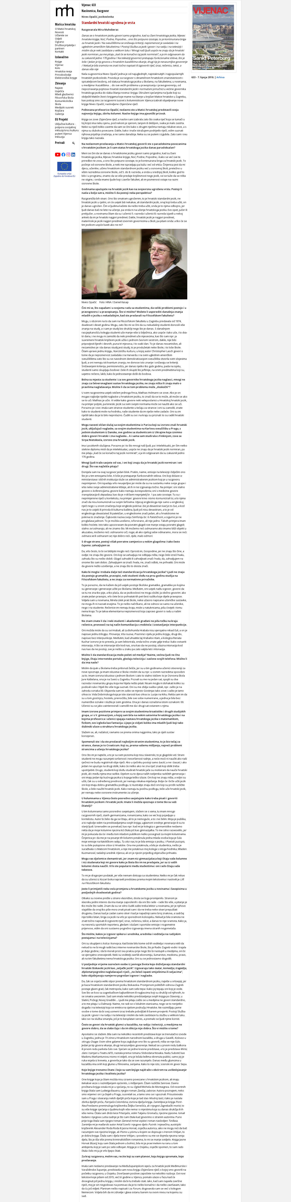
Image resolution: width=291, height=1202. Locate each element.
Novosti (59, 32)
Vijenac (59, 65)
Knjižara (59, 110)
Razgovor (103, 11)
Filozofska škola (64, 97)
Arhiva (220, 77)
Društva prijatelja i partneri (65, 46)
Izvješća (59, 91)
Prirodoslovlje (63, 74)
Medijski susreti (64, 107)
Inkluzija (60, 137)
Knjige (58, 61)
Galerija (59, 114)
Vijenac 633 (89, 5)
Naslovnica (88, 11)
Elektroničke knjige (66, 78)
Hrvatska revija (63, 71)
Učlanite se (61, 35)
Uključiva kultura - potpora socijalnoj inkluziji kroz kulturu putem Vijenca (67, 128)
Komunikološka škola (64, 102)
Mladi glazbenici (64, 94)
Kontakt (59, 51)
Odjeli (58, 38)
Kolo (57, 68)
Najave (59, 88)
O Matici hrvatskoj (65, 29)
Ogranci (59, 41)
